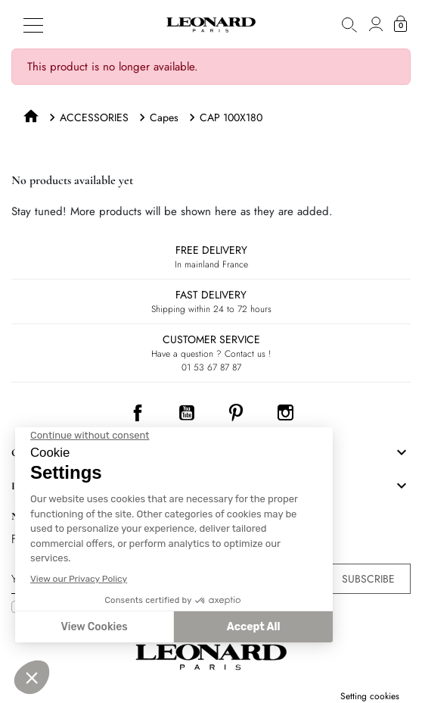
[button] (349, 24)
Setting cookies (369, 696)
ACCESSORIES (94, 117)
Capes (164, 117)
